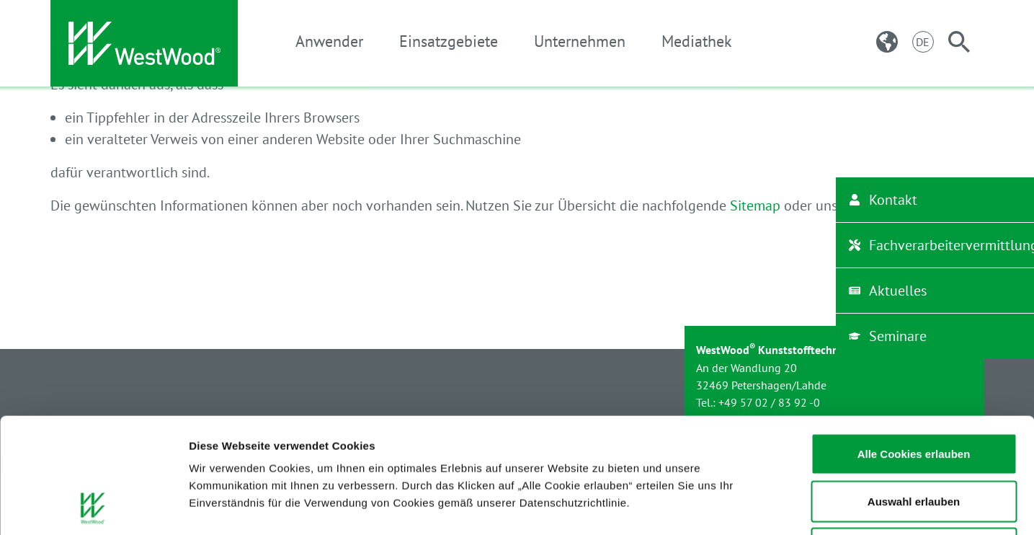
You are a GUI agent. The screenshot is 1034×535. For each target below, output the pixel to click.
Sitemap (755, 205)
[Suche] (959, 42)
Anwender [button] (329, 41)
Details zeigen (766, 506)
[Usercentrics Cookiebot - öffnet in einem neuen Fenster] (93, 507)
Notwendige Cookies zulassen (913, 440)
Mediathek (696, 41)
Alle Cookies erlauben (914, 346)
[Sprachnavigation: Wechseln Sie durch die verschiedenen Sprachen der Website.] (923, 42)
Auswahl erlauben (914, 393)
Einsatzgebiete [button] (448, 41)
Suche (879, 205)
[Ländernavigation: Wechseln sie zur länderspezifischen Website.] (887, 42)
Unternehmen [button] (579, 41)
